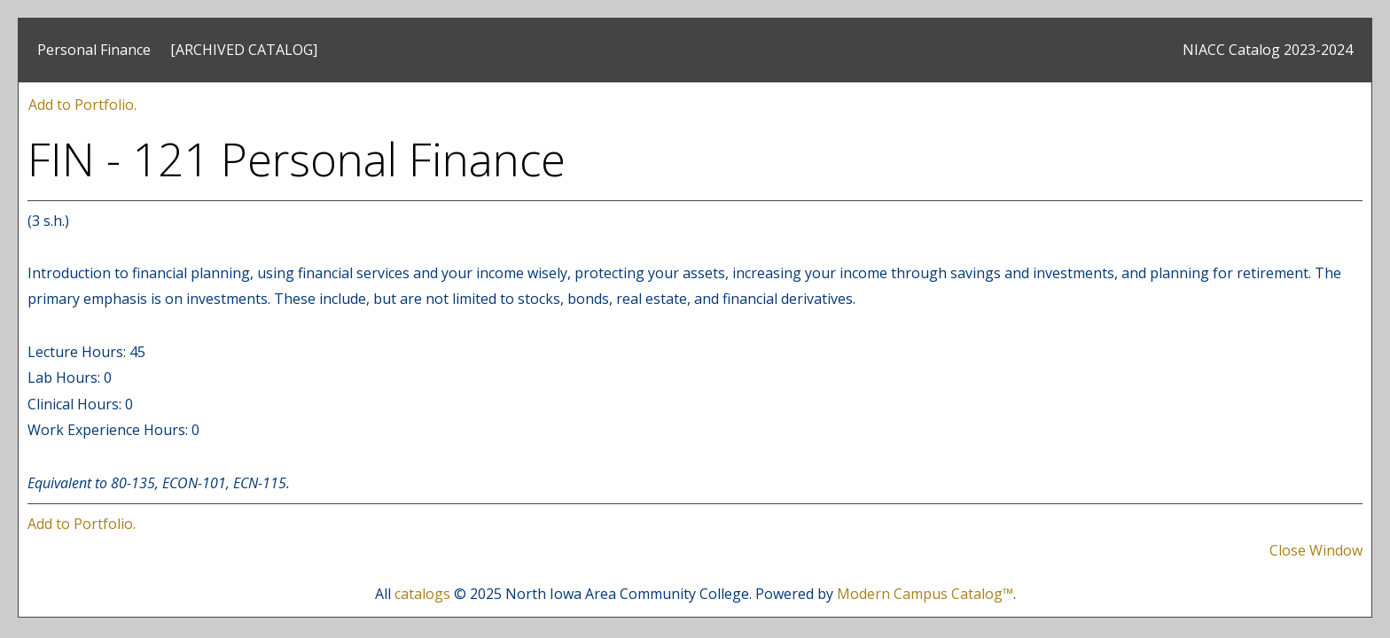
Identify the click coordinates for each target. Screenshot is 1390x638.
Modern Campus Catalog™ (925, 593)
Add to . (82, 104)
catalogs (422, 593)
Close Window (1316, 550)
